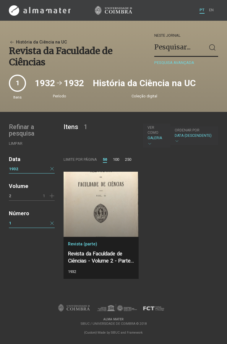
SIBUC (115, 333)
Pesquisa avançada (174, 62)
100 (116, 159)
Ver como (152, 130)
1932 (13, 168)
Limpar (15, 143)
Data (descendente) (193, 136)
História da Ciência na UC (38, 42)
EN (211, 10)
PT (202, 10)
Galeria (155, 135)
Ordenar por (187, 130)
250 (128, 159)
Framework (135, 333)
